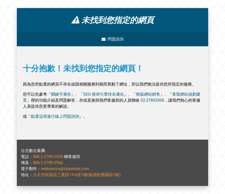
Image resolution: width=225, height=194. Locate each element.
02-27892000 (152, 100)
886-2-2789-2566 (48, 162)
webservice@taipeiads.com (65, 168)
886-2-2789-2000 (48, 156)
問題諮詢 (113, 39)
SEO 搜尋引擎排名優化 (103, 94)
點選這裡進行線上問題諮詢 (55, 116)
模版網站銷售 (148, 94)
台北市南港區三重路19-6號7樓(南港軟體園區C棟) (77, 174)
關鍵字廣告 (61, 94)
